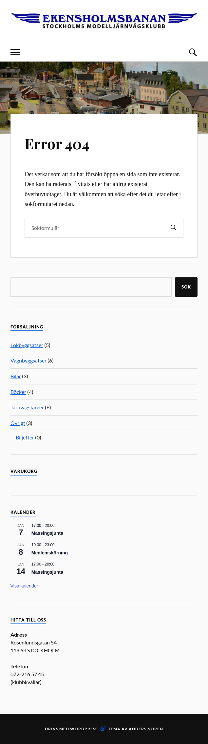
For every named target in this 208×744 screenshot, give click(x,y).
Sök (186, 286)
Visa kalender (24, 585)
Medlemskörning (49, 552)
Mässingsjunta (47, 533)
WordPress (84, 728)
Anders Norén (146, 728)
